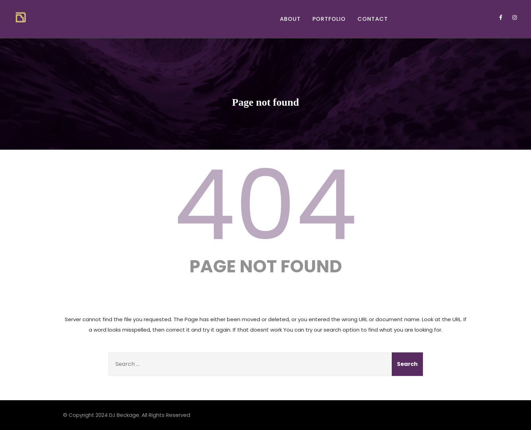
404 (265, 205)
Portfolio (329, 19)
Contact (372, 19)
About (290, 19)
